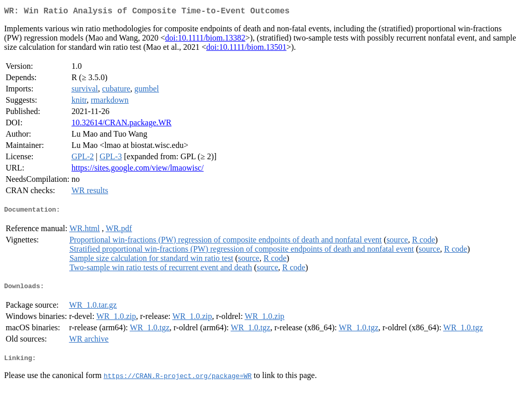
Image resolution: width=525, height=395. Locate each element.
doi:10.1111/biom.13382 (205, 39)
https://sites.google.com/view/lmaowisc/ (137, 169)
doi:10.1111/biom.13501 (246, 49)
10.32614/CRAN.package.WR (121, 124)
